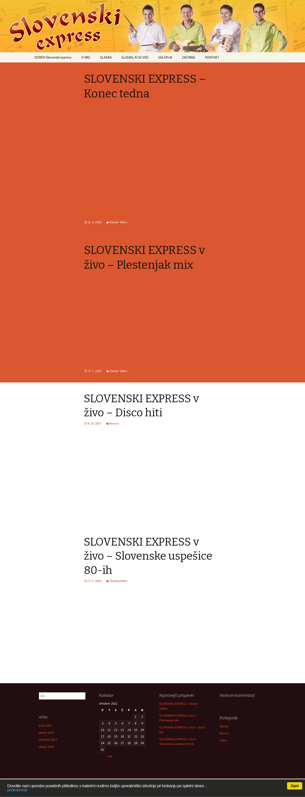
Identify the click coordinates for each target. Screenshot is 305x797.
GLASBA (106, 57)
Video (123, 222)
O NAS (85, 57)
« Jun (109, 756)
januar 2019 (46, 732)
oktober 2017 (48, 739)
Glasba (114, 222)
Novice (114, 423)
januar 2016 (46, 747)
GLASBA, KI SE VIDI (134, 57)
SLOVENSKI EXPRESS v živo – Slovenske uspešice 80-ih (148, 556)
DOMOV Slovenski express (53, 57)
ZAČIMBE (188, 57)
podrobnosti (17, 789)
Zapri (295, 786)
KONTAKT (212, 57)
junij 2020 (45, 725)
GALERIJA (165, 57)
